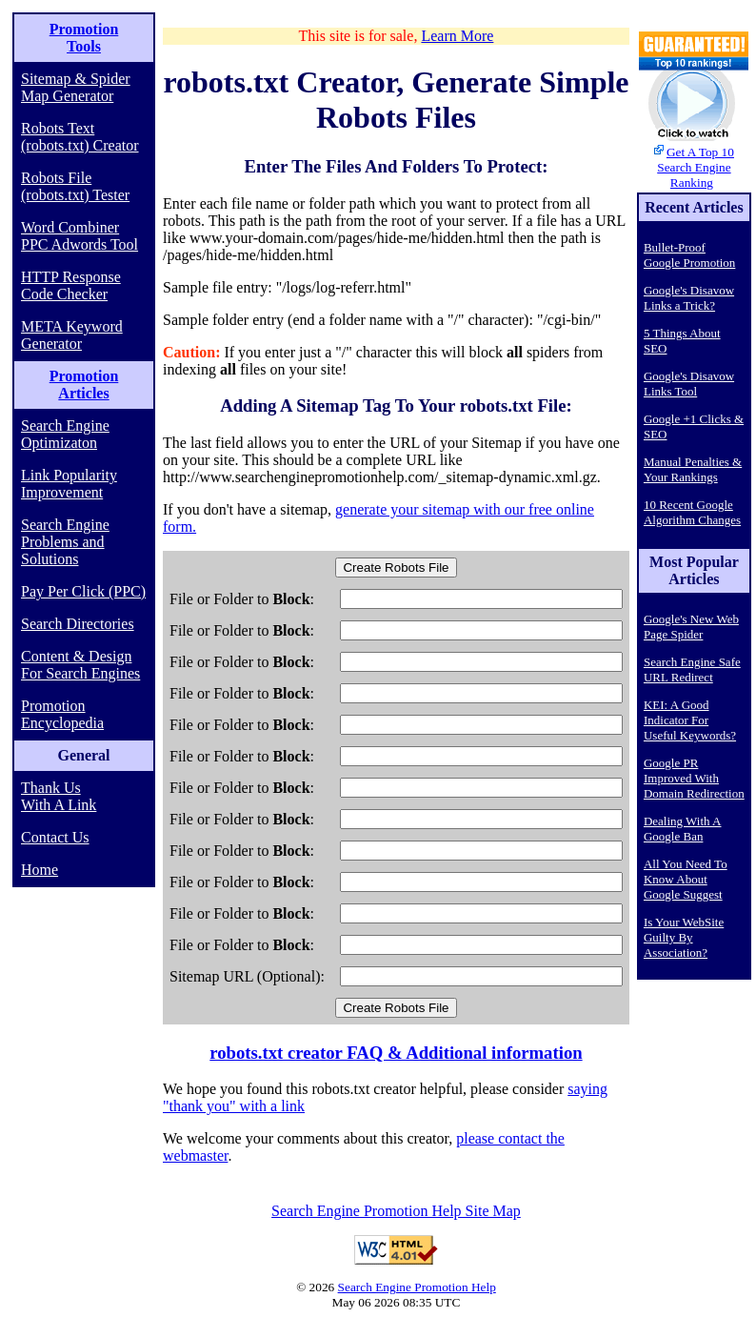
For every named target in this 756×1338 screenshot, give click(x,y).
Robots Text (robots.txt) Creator (80, 136)
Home (39, 870)
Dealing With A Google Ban (683, 828)
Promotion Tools (84, 37)
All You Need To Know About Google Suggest (685, 879)
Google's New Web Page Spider (691, 626)
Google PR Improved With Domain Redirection (694, 778)
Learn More (457, 36)
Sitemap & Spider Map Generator (75, 87)
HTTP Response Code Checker (71, 285)
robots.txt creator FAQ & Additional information (395, 1053)
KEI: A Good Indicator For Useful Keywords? (690, 720)
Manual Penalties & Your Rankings (693, 469)
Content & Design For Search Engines (80, 664)
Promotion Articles (84, 384)
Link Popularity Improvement (69, 483)
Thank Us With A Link (58, 796)
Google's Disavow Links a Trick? (689, 298)
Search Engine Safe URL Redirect (692, 669)
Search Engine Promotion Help (417, 1287)
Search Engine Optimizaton (65, 434)
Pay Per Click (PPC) (83, 591)
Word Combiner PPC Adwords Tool (79, 236)
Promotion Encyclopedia (62, 714)
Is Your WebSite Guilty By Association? (684, 937)
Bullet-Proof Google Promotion (689, 255)
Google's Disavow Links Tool (689, 383)
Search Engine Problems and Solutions (65, 542)
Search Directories (77, 624)
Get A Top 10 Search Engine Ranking (695, 167)
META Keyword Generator (72, 335)
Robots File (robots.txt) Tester (75, 186)
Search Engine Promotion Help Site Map (396, 1211)
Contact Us (55, 837)
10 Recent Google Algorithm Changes (692, 512)
